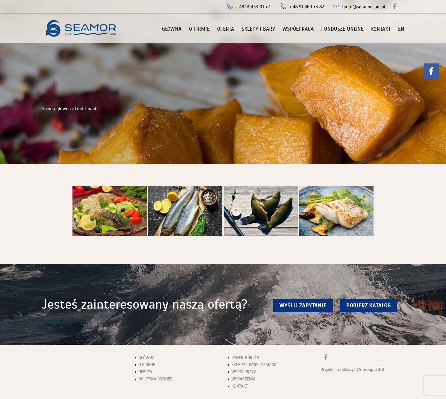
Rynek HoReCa (245, 357)
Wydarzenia (243, 379)
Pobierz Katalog (368, 305)
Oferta (225, 29)
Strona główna (56, 108)
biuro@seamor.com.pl (363, 7)
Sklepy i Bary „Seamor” (254, 364)
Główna (171, 29)
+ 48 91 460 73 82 (306, 7)
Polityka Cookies (155, 379)
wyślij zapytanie (302, 305)
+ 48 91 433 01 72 (253, 7)
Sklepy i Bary (258, 29)
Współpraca (298, 29)
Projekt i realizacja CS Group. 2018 (352, 369)
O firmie (199, 29)
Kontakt (381, 29)
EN (401, 29)
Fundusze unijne (342, 29)
